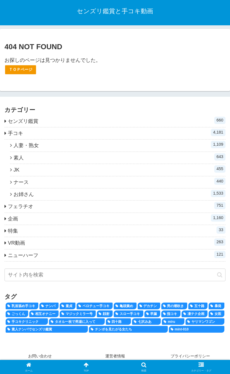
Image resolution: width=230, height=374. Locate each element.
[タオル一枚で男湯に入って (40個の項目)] (77, 321)
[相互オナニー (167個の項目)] (44, 313)
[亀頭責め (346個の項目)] (125, 306)
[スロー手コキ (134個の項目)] (128, 313)
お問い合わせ (40, 356)
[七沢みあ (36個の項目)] (146, 321)
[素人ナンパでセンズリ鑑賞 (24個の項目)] (47, 329)
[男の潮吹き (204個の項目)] (174, 306)
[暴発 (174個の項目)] (216, 306)
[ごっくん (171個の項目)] (17, 313)
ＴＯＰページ (20, 69)
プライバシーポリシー (190, 356)
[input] (115, 275)
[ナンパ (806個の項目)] (49, 306)
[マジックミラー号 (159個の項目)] (78, 313)
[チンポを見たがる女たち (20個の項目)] (128, 329)
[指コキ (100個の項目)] (170, 313)
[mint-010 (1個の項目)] (196, 329)
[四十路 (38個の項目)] (118, 321)
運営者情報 (115, 356)
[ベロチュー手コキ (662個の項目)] (95, 306)
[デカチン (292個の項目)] (149, 306)
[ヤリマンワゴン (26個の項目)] (205, 321)
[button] (220, 275)
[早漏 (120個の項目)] (152, 313)
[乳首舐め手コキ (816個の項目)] (22, 306)
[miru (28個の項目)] (173, 321)
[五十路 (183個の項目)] (197, 306)
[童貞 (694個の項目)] (67, 306)
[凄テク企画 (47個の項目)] (194, 313)
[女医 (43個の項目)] (216, 313)
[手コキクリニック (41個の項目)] (27, 321)
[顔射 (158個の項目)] (105, 313)
